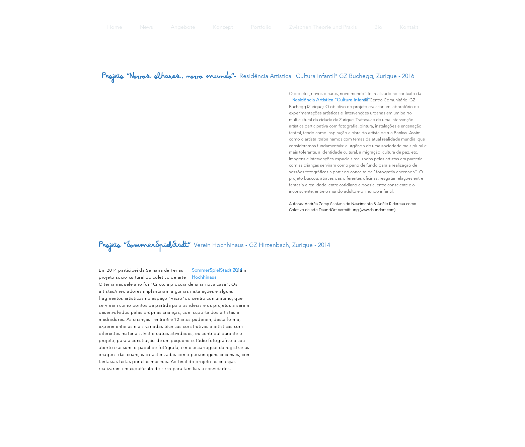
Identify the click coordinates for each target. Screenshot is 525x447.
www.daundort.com (377, 209)
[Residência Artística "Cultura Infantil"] (331, 100)
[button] (187, 152)
